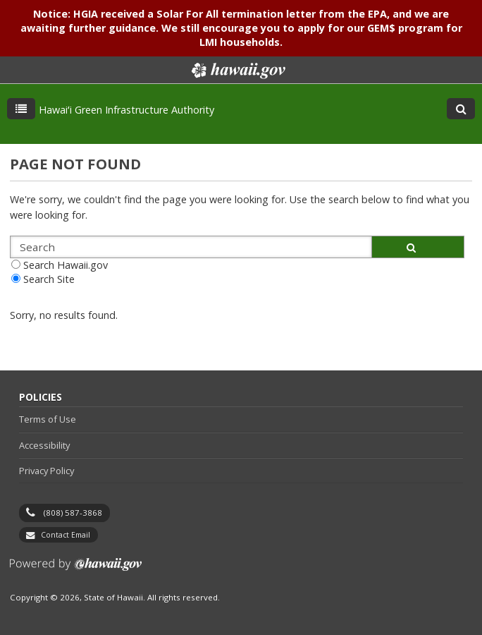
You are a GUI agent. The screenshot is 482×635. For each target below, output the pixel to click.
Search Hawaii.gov (65, 265)
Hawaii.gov (237, 70)
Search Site (49, 279)
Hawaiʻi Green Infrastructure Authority (126, 109)
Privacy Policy (46, 470)
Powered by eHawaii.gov (76, 569)
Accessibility (44, 445)
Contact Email (65, 535)
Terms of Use (47, 419)
